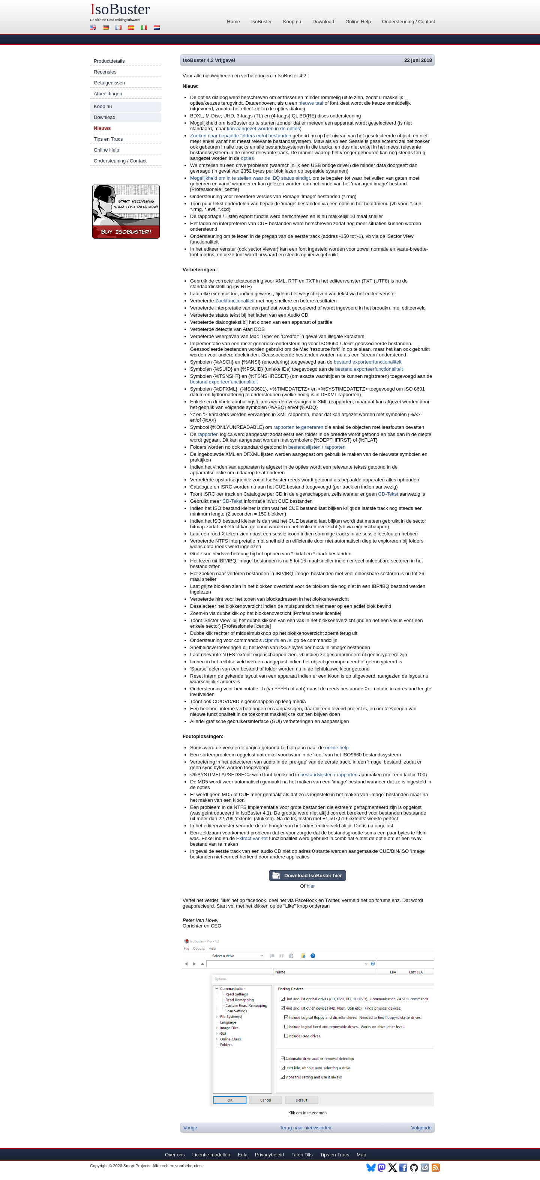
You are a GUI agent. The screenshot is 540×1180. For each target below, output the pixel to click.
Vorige (190, 1127)
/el (289, 640)
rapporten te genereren (298, 427)
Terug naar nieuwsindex (305, 1127)
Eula (243, 1154)
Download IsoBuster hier (313, 875)
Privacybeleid (269, 1154)
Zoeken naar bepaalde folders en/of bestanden (240, 135)
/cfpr (268, 640)
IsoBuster (261, 21)
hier (311, 886)
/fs (276, 640)
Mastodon (382, 1167)
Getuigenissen (109, 83)
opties (247, 158)
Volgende (421, 1127)
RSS (436, 1167)
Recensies (105, 72)
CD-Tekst (388, 494)
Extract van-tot (252, 838)
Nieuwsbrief (425, 1167)
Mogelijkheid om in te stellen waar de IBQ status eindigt (250, 178)
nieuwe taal (310, 103)
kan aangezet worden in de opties (263, 128)
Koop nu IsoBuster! (126, 212)
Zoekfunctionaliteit (235, 301)
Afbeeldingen (108, 93)
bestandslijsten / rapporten (316, 447)
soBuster (120, 9)
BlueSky (371, 1167)
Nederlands (158, 28)
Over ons (175, 1154)
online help (337, 747)
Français (120, 28)
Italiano (145, 28)
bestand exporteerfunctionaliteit (368, 362)
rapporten (208, 434)
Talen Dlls (301, 1154)
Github (414, 1167)
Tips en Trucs (108, 139)
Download (323, 21)
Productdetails (109, 61)
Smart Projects (136, 1165)
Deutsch (107, 28)
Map (361, 1154)
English (94, 28)
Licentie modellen (211, 1154)
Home (233, 21)
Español (132, 28)
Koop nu (292, 21)
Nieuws (102, 128)
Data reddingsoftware (123, 20)
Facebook (403, 1167)
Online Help (358, 21)
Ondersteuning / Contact (408, 21)
